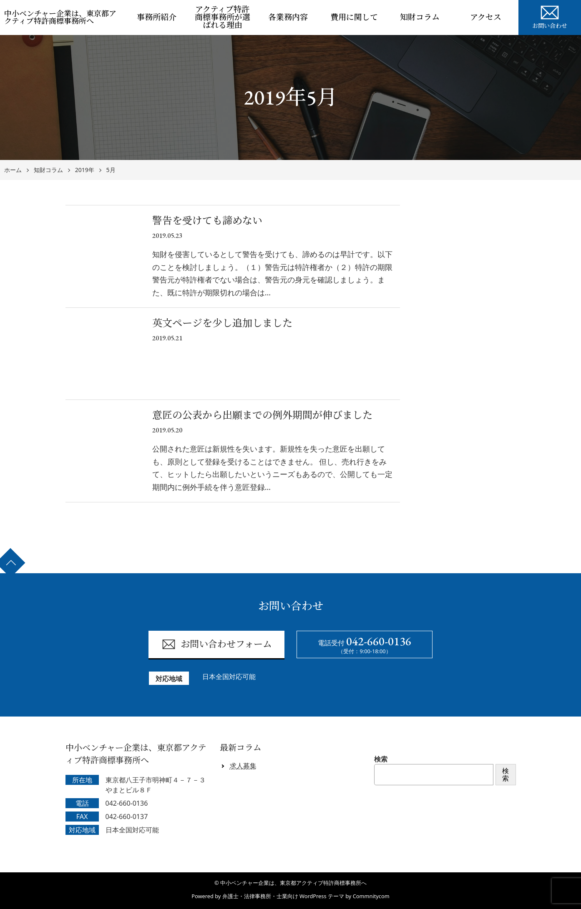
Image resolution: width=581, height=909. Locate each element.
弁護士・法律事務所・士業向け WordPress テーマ (283, 896)
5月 (111, 170)
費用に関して (354, 17)
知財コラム (420, 17)
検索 (380, 759)
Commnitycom (371, 896)
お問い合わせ (549, 16)
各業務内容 (288, 17)
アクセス (485, 17)
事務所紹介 (156, 17)
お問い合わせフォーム (216, 644)
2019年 (84, 170)
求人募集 (243, 765)
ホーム (13, 170)
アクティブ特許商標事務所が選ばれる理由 (222, 17)
